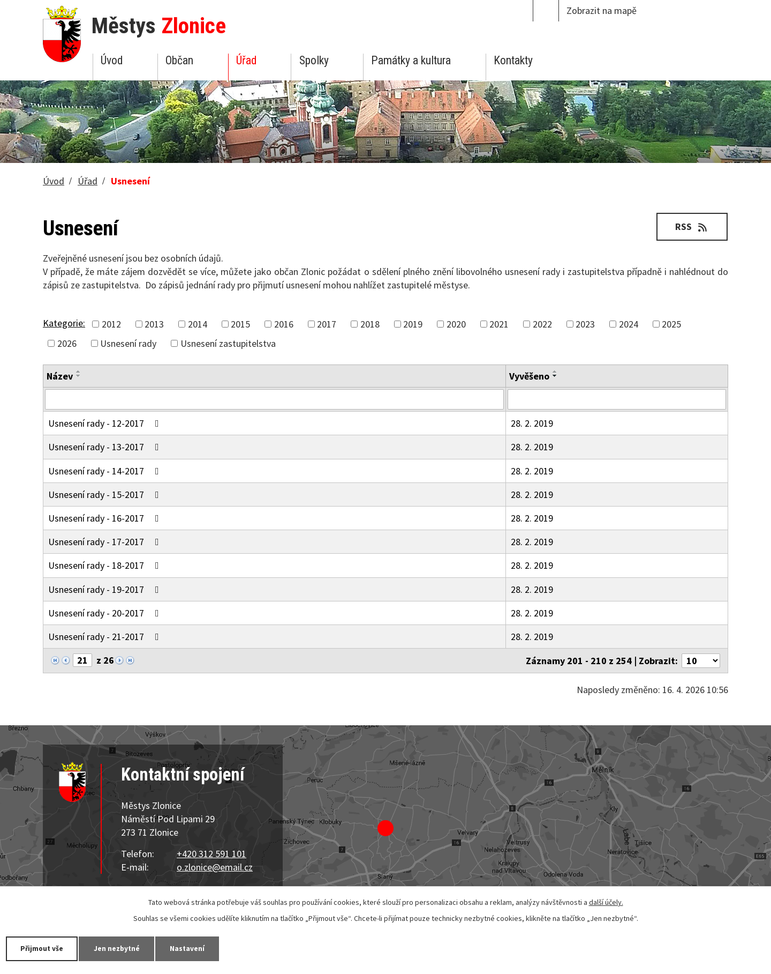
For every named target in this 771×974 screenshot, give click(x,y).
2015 (240, 324)
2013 (154, 324)
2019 (412, 324)
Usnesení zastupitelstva (228, 343)
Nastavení (197, 948)
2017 (326, 324)
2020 (456, 324)
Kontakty (513, 60)
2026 (67, 343)
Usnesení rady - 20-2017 (105, 613)
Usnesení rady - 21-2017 (105, 636)
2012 (111, 324)
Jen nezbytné (123, 948)
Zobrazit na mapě (601, 10)
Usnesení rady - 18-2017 (105, 565)
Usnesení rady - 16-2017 (105, 518)
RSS (691, 226)
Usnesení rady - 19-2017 (105, 589)
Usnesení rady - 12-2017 (105, 423)
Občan (179, 60)
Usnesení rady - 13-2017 (105, 447)
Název (60, 376)
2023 (585, 324)
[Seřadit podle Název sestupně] (79, 376)
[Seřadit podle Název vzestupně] (79, 371)
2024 (628, 324)
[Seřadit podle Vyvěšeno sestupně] (555, 376)
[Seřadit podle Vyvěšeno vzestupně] (555, 371)
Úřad (246, 60)
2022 (542, 324)
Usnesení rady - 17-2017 (105, 542)
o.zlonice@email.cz (215, 867)
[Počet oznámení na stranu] (701, 660)
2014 (197, 324)
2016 (283, 324)
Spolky (314, 60)
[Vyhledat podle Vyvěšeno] (617, 399)
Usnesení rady (128, 343)
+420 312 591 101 (211, 853)
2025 (671, 324)
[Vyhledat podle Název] (274, 399)
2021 (499, 324)
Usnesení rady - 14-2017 (105, 471)
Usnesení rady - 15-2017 (105, 494)
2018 (370, 324)
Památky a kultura (411, 60)
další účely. (606, 901)
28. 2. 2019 (532, 423)
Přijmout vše (44, 948)
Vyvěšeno (529, 376)
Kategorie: (64, 323)
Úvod (112, 60)
